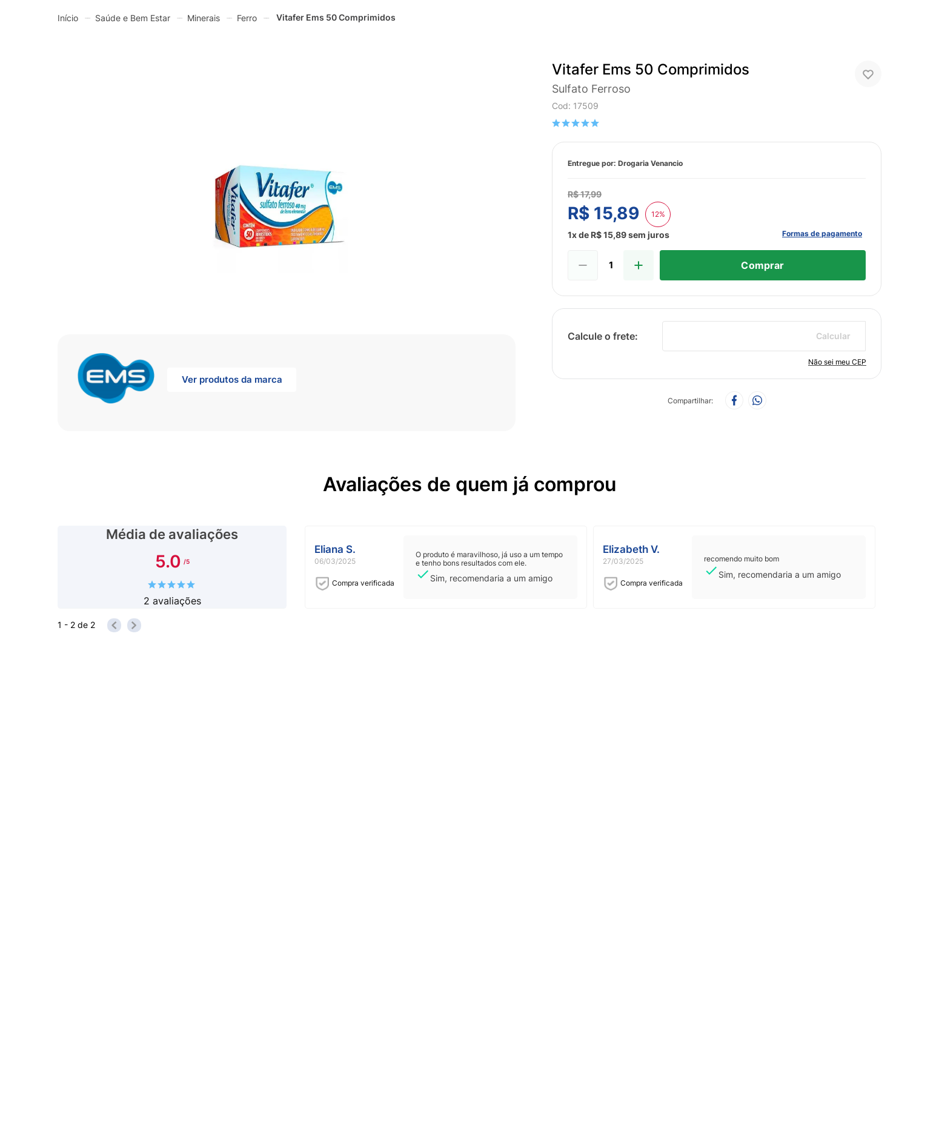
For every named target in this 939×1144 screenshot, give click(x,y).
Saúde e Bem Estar (132, 18)
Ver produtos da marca (232, 379)
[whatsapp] (757, 401)
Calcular (833, 336)
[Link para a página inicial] (68, 17)
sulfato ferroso (591, 88)
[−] (583, 265)
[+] (638, 265)
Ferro (247, 18)
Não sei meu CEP (837, 361)
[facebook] (734, 401)
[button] (286, 176)
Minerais (203, 18)
